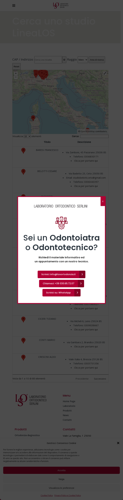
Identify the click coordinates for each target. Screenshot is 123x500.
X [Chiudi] (102, 201)
